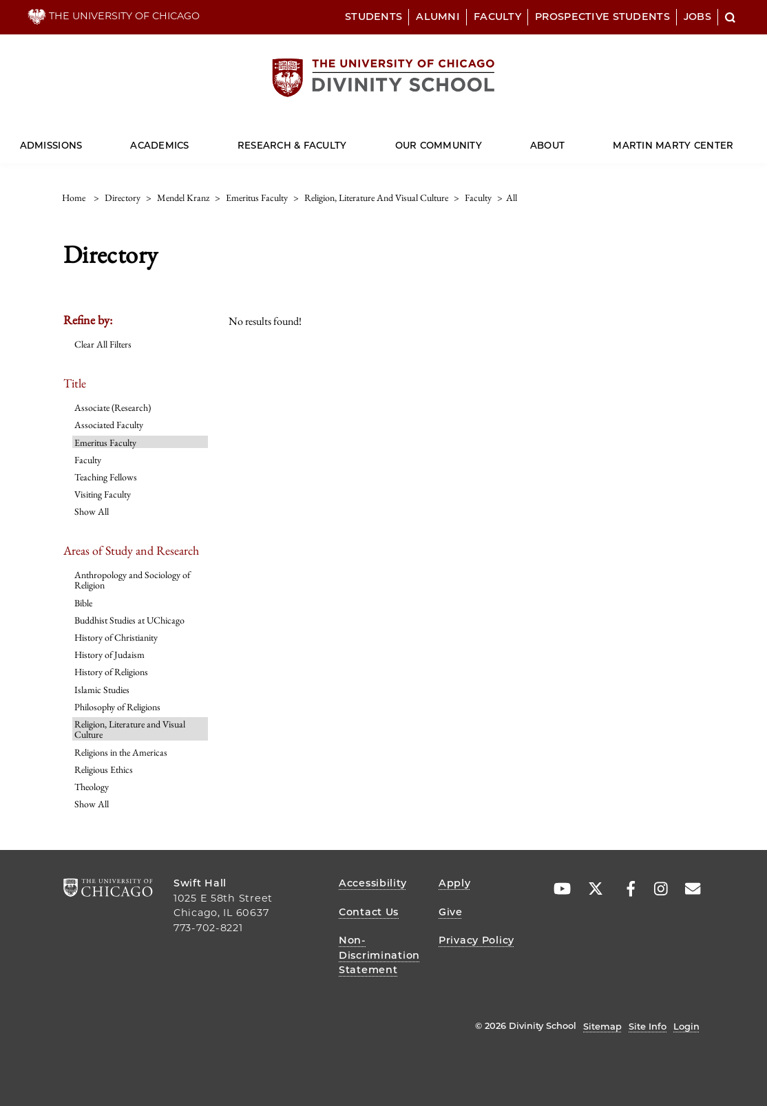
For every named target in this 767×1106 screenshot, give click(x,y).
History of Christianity (116, 637)
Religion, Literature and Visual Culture (129, 729)
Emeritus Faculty (105, 442)
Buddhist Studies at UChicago (129, 620)
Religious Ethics (103, 769)
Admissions (51, 145)
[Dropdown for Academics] (189, 139)
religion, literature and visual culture (376, 197)
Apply (455, 883)
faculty (478, 197)
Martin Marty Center (673, 145)
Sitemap (602, 1026)
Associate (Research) (112, 407)
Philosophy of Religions (117, 707)
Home (73, 197)
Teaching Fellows (105, 477)
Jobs (697, 16)
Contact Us (369, 912)
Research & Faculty (292, 145)
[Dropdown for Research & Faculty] (347, 139)
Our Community (438, 145)
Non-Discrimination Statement (379, 955)
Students (373, 16)
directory (122, 197)
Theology (91, 786)
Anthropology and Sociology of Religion (132, 579)
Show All (91, 511)
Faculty (497, 16)
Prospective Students (602, 16)
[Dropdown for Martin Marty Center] (734, 139)
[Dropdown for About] (565, 139)
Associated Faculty (108, 424)
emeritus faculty (257, 197)
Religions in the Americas (120, 752)
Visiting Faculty (102, 494)
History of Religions (111, 672)
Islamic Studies (101, 689)
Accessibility (372, 883)
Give (451, 912)
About (547, 145)
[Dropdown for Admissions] (82, 139)
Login (686, 1026)
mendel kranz (183, 197)
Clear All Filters (103, 344)
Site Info (647, 1026)
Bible (83, 603)
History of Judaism (109, 654)
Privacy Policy (476, 940)
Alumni (438, 16)
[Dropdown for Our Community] (482, 139)
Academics (159, 145)
